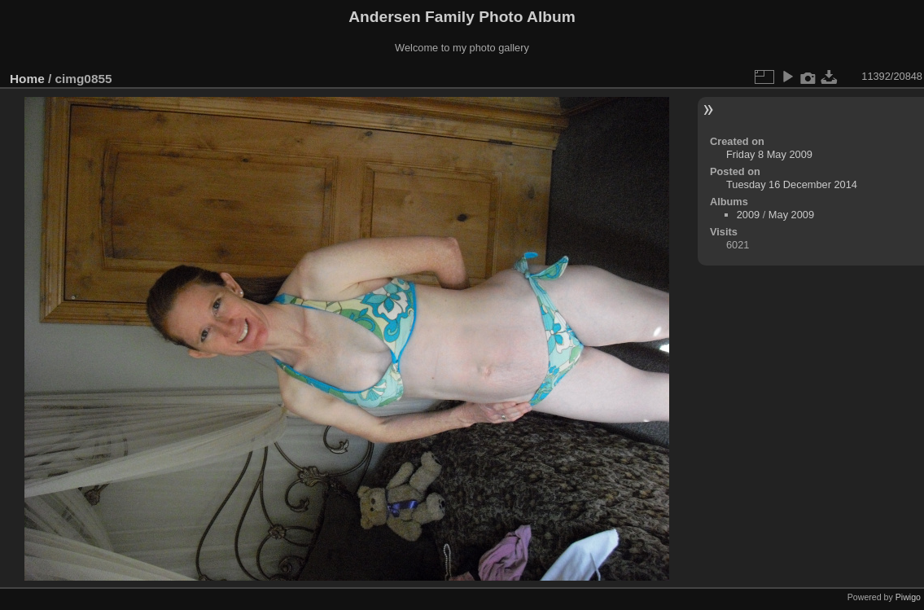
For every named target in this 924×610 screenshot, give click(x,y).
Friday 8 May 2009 (769, 154)
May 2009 (791, 214)
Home (27, 79)
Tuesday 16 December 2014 (791, 184)
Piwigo (908, 597)
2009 (748, 214)
